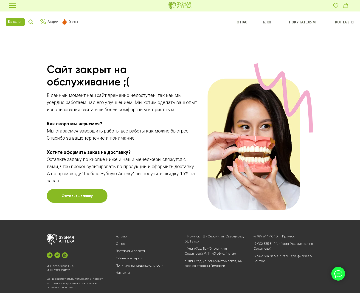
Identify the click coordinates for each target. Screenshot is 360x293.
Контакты (123, 272)
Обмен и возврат (129, 258)
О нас (120, 243)
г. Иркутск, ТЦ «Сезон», (202, 236)
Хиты (73, 22)
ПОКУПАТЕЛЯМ (302, 22)
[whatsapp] (65, 255)
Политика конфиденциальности (139, 265)
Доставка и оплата (130, 251)
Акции (53, 22)
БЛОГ (267, 22)
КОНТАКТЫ (344, 22)
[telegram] (50, 255)
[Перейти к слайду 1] (260, 217)
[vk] (57, 255)
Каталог (15, 22)
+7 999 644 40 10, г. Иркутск (274, 236)
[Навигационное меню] (12, 5)
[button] (335, 5)
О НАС (242, 22)
